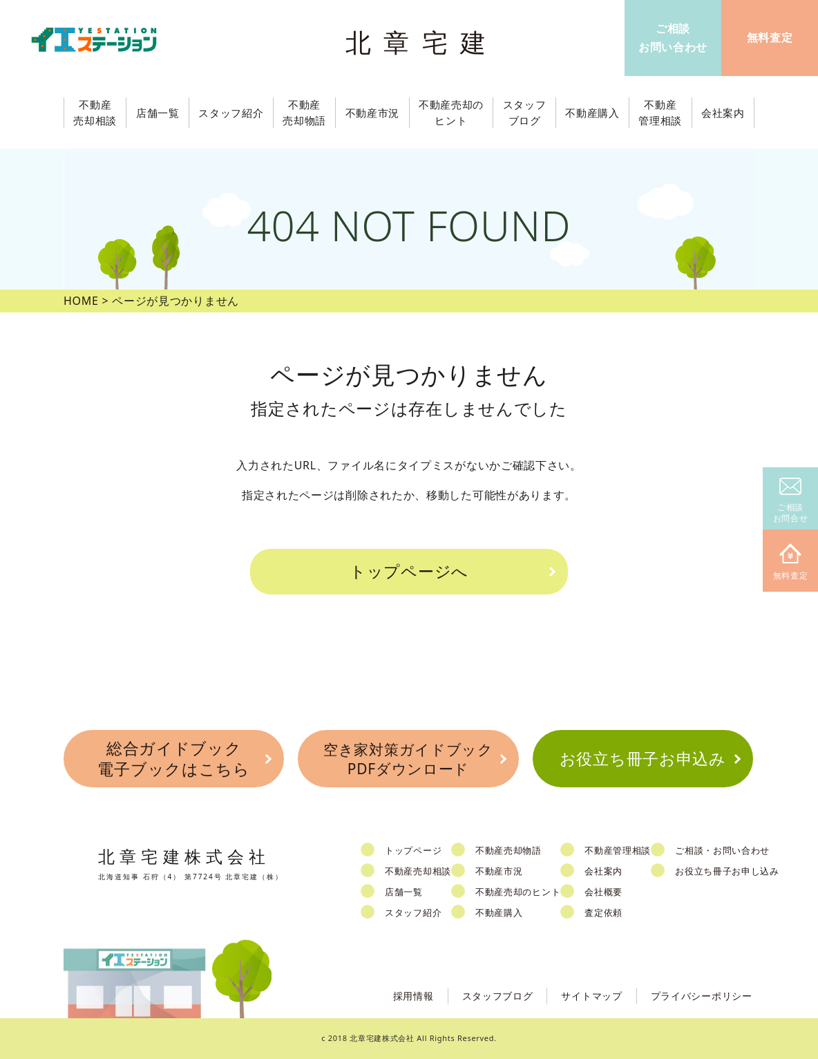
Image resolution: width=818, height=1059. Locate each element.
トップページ (413, 850)
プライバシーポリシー (701, 995)
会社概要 (603, 891)
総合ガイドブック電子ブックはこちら (173, 758)
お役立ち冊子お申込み (643, 758)
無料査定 (790, 562)
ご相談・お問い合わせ (722, 850)
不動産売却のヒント (517, 891)
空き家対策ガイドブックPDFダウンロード (408, 759)
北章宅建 (422, 41)
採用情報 (413, 995)
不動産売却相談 (418, 871)
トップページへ (409, 571)
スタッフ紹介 (413, 912)
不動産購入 (499, 912)
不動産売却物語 (508, 850)
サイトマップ (591, 995)
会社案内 (603, 871)
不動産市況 (372, 113)
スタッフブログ (497, 995)
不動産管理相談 (617, 850)
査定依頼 (603, 912)
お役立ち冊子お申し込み (727, 871)
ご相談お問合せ (790, 501)
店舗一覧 (404, 891)
